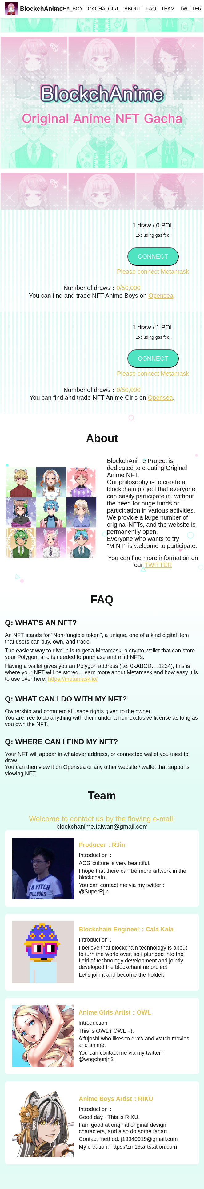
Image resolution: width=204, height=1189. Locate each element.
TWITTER (191, 8)
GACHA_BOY (67, 8)
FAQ (151, 8)
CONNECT (153, 256)
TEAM (167, 8)
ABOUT (132, 8)
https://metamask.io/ (73, 679)
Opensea (160, 295)
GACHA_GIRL (103, 8)
